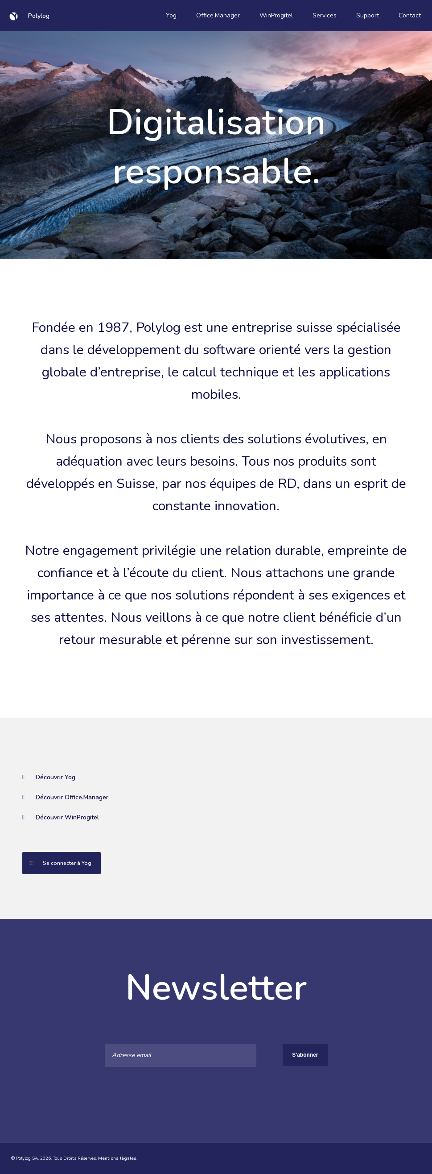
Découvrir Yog (48, 777)
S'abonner (305, 1055)
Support (367, 15)
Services (325, 15)
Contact (410, 15)
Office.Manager (218, 15)
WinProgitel (276, 15)
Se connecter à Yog (57, 863)
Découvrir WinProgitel (60, 817)
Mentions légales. (117, 1158)
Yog (171, 15)
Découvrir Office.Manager (65, 797)
